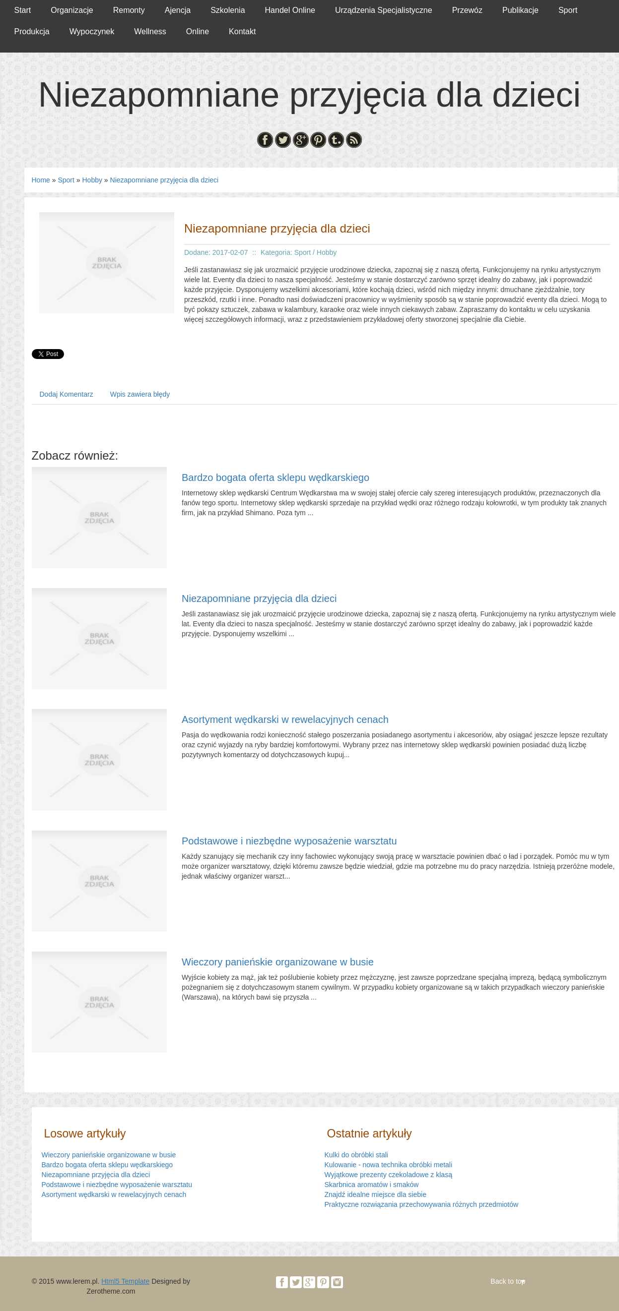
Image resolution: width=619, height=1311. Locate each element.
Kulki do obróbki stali (356, 1155)
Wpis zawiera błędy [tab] (140, 394)
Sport (66, 180)
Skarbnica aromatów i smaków (372, 1185)
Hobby (92, 180)
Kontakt (242, 31)
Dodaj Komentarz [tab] (66, 394)
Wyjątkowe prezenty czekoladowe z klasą (388, 1175)
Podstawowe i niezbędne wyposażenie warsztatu (289, 840)
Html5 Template (125, 1281)
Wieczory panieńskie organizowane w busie (278, 961)
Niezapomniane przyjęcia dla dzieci (164, 180)
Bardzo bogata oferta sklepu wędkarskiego (275, 477)
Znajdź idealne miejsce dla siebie (375, 1194)
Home (41, 180)
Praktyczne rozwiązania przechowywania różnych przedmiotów (422, 1204)
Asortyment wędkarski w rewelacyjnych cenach (285, 719)
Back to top (507, 1281)
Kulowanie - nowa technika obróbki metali (389, 1165)
